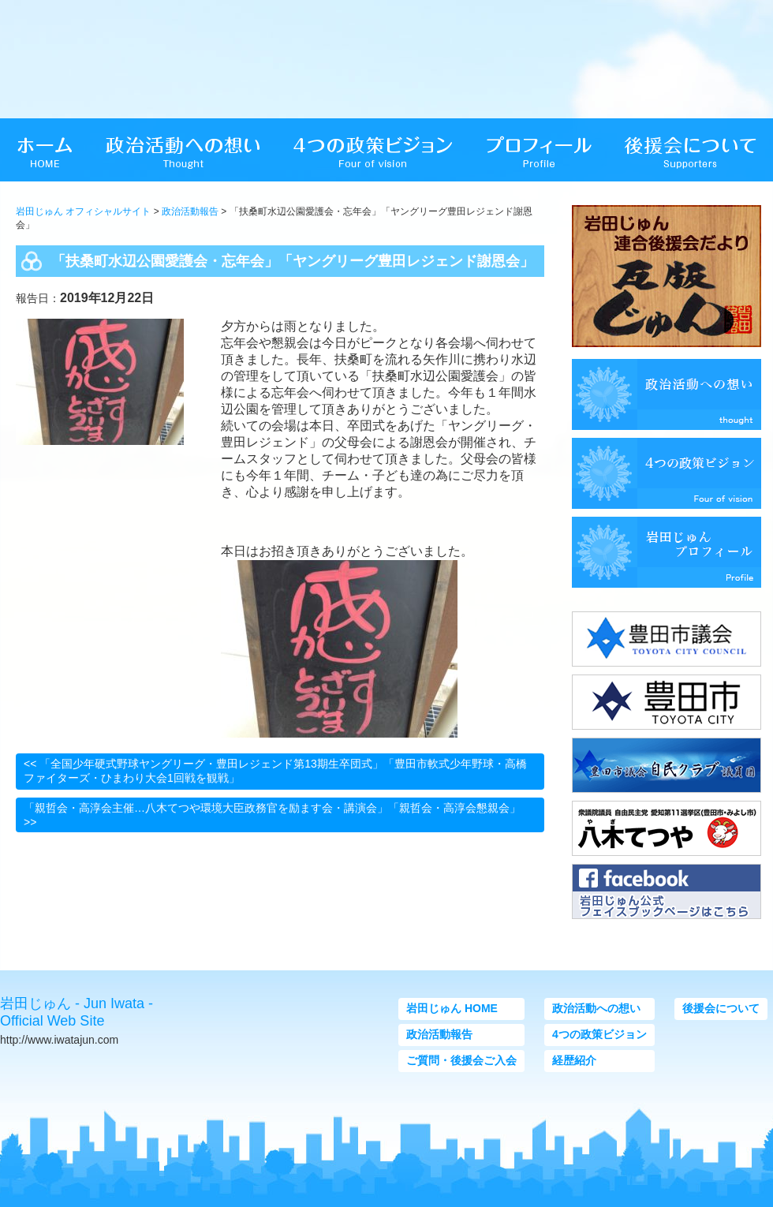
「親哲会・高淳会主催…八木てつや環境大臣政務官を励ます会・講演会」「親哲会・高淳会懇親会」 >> (272, 815)
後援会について (721, 1008)
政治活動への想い (596, 1008)
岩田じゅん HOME (452, 1008)
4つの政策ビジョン (599, 1034)
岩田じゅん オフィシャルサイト (83, 211)
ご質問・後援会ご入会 (461, 1060)
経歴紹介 (574, 1060)
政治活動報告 (190, 211)
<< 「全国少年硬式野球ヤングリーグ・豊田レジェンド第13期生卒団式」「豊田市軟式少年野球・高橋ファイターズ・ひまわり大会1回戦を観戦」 (275, 770)
